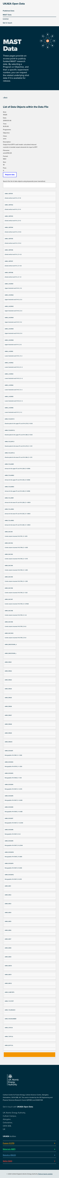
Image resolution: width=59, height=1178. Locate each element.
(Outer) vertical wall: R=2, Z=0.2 (13, 243)
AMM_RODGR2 (9, 762)
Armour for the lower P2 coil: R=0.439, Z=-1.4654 (17, 525)
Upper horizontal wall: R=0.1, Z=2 (13, 288)
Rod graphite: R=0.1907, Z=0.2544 (14, 845)
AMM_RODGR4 (9, 784)
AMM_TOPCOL (9, 1036)
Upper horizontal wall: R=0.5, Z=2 (13, 311)
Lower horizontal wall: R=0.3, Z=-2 (14, 367)
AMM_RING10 (8, 742)
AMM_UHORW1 (9, 284)
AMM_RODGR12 (9, 874)
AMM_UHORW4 (9, 317)
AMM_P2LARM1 (9, 498)
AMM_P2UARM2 (9, 475)
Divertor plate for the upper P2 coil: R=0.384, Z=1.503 (18, 435)
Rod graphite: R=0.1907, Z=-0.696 (13, 800)
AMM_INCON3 (9, 554)
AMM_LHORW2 (9, 363)
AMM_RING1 (8, 662)
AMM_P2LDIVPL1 (9, 441)
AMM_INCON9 (9, 622)
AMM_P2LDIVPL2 (10, 453)
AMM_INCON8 (9, 610)
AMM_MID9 (8, 957)
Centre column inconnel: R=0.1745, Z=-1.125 (16, 592)
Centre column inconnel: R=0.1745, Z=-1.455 (16, 570)
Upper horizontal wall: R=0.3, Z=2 (13, 299)
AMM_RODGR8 (9, 829)
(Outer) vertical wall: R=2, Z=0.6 (13, 232)
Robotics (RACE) (9, 1155)
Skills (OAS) (7, 1161)
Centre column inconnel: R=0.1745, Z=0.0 (15, 626)
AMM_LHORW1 (9, 351)
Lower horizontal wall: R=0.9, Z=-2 (14, 401)
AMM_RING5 (8, 697)
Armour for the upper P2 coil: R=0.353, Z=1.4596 (17, 480)
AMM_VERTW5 (9, 238)
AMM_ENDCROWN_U (11, 644)
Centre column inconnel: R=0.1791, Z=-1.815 (16, 536)
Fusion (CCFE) (8, 1143)
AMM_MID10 (8, 965)
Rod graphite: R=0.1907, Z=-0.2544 (14, 823)
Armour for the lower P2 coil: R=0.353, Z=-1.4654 (17, 514)
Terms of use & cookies (45, 1174)
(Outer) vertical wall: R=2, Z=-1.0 (13, 277)
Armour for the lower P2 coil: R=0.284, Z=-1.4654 (17, 502)
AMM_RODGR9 (9, 841)
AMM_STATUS (9, 1027)
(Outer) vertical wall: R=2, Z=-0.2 (13, 254)
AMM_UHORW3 (9, 306)
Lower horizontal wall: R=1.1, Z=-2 (13, 412)
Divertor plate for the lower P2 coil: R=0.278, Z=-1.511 (18, 446)
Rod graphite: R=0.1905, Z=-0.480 (13, 811)
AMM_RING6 (8, 706)
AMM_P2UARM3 (9, 486)
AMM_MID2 (8, 895)
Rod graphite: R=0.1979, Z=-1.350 (13, 766)
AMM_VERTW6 (9, 250)
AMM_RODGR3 (9, 773)
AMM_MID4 (8, 912)
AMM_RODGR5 (9, 796)
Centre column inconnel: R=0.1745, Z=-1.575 (16, 559)
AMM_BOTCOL (9, 1045)
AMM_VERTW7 (9, 261)
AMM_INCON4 (9, 565)
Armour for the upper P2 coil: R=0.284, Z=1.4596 (17, 468)
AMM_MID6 (8, 930)
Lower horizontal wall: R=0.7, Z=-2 (13, 390)
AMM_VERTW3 (9, 216)
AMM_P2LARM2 (9, 509)
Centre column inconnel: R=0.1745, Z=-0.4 (16, 615)
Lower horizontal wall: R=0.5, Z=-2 (14, 378)
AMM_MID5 (8, 921)
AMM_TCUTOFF (9, 1001)
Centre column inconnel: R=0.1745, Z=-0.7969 (17, 604)
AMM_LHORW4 (9, 385)
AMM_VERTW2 (9, 205)
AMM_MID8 (8, 948)
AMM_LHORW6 (9, 408)
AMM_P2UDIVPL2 (10, 430)
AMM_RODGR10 (9, 852)
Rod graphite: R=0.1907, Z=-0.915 (13, 789)
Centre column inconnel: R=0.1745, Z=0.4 (15, 637)
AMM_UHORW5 (9, 329)
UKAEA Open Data (14, 3)
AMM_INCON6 (9, 588)
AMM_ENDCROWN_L (10, 653)
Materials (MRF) (9, 1149)
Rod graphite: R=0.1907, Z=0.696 (13, 868)
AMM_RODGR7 (9, 818)
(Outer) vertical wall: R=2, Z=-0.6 (13, 266)
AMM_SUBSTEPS (9, 992)
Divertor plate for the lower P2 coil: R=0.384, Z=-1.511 (18, 457)
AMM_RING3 (8, 680)
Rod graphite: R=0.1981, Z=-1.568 (13, 755)
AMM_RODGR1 (9, 750)
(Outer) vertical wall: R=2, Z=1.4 (13, 209)
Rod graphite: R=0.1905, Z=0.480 (13, 856)
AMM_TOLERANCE (10, 1010)
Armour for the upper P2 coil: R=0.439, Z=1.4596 (17, 491)
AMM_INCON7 (9, 599)
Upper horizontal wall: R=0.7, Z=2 (13, 322)
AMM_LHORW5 (9, 396)
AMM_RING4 (8, 689)
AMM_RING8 (8, 724)
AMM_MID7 (8, 939)
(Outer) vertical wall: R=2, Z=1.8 (13, 198)
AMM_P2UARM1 (9, 464)
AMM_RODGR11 (9, 863)
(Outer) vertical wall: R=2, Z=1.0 (13, 220)
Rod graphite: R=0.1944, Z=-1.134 (13, 778)
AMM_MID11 (8, 974)
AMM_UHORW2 (9, 295)
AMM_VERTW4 (9, 227)
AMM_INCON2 (9, 543)
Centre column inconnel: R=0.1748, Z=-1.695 (16, 547)
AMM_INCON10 (9, 633)
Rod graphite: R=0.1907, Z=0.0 (13, 834)
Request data (9, 174)
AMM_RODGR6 (9, 807)
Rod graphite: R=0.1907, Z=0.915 (13, 879)
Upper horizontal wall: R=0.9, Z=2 (13, 333)
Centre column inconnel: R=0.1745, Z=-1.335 (16, 581)
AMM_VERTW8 (9, 272)
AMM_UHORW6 (9, 340)
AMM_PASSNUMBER (10, 1019)
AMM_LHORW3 (9, 374)
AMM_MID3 (8, 903)
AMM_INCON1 (9, 532)
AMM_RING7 (8, 715)
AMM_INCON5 (9, 577)
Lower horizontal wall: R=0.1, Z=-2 (13, 356)
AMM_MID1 (8, 886)
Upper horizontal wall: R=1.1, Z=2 (13, 344)
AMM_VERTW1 (9, 193)
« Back (5, 97)
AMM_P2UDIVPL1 (10, 419)
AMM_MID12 (8, 983)
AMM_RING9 (8, 733)
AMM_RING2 (8, 671)
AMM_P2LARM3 (9, 520)
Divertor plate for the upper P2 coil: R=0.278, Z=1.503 (19, 423)
